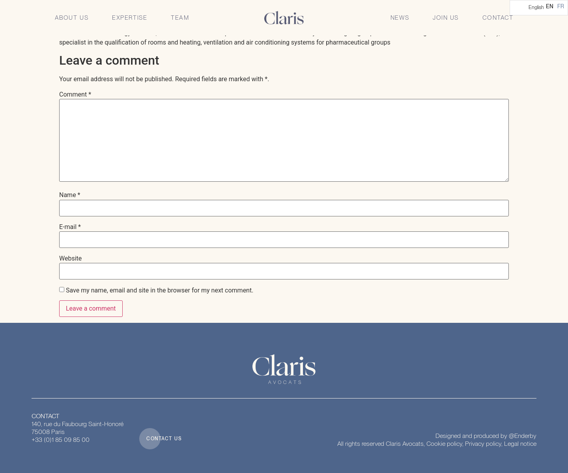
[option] (560, 6)
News (399, 17)
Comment (75, 94)
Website (70, 258)
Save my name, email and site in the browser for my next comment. (159, 290)
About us (72, 17)
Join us (446, 17)
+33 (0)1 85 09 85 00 (61, 439)
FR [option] (560, 6)
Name (69, 195)
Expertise (129, 17)
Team (180, 17)
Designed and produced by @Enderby (485, 435)
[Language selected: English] (539, 7)
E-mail (70, 227)
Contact (498, 17)
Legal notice (520, 443)
